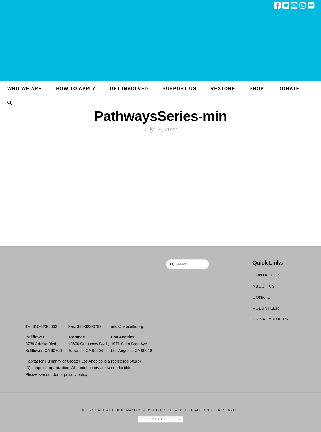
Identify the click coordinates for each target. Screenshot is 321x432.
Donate (261, 297)
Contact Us (267, 275)
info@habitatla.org (127, 326)
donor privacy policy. (71, 374)
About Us (264, 286)
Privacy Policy (271, 319)
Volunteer (266, 308)
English (152, 419)
